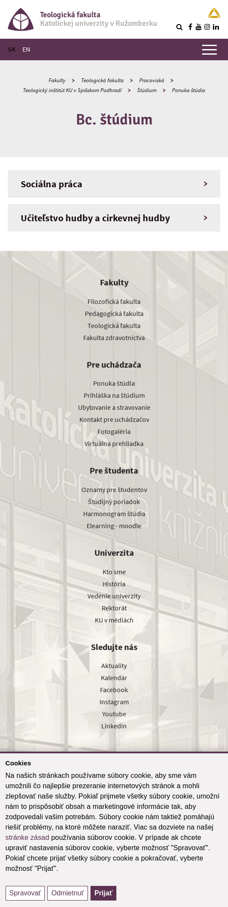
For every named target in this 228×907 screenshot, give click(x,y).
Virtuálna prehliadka (114, 443)
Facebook (114, 689)
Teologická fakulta (102, 80)
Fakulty (57, 80)
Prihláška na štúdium (114, 395)
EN (26, 49)
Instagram (114, 701)
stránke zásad (28, 837)
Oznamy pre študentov (114, 489)
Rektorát (114, 608)
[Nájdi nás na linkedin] (216, 26)
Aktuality (114, 665)
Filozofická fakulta (114, 301)
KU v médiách (114, 620)
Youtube (114, 713)
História (114, 583)
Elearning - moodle (114, 525)
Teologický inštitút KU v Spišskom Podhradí (72, 90)
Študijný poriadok (114, 501)
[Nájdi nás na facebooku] (190, 26)
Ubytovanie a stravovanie (114, 407)
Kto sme (114, 571)
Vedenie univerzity (114, 595)
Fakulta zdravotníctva (114, 337)
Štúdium (146, 90)
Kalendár (114, 677)
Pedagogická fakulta (114, 313)
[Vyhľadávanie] (179, 26)
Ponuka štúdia (188, 90)
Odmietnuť (67, 893)
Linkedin (114, 725)
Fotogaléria (114, 431)
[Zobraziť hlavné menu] (209, 49)
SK (12, 49)
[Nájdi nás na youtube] (198, 26)
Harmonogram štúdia (114, 513)
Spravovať (25, 893)
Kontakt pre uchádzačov (114, 419)
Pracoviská (151, 80)
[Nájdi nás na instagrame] (207, 26)
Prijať (103, 893)
